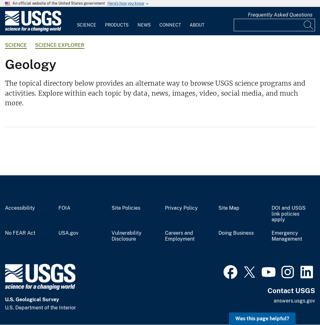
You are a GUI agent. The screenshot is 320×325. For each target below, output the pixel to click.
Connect (170, 25)
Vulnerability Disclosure (127, 236)
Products (116, 25)
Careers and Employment (180, 236)
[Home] (33, 30)
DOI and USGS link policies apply (289, 214)
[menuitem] (86, 21)
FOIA (64, 208)
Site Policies (126, 208)
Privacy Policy (181, 208)
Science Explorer (59, 45)
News (144, 25)
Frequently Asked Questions (280, 15)
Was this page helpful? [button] (262, 319)
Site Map (228, 208)
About (197, 25)
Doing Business (236, 233)
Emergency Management (287, 236)
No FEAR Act (20, 233)
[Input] (274, 25)
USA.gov (68, 233)
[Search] (308, 25)
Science (86, 25)
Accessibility (20, 208)
